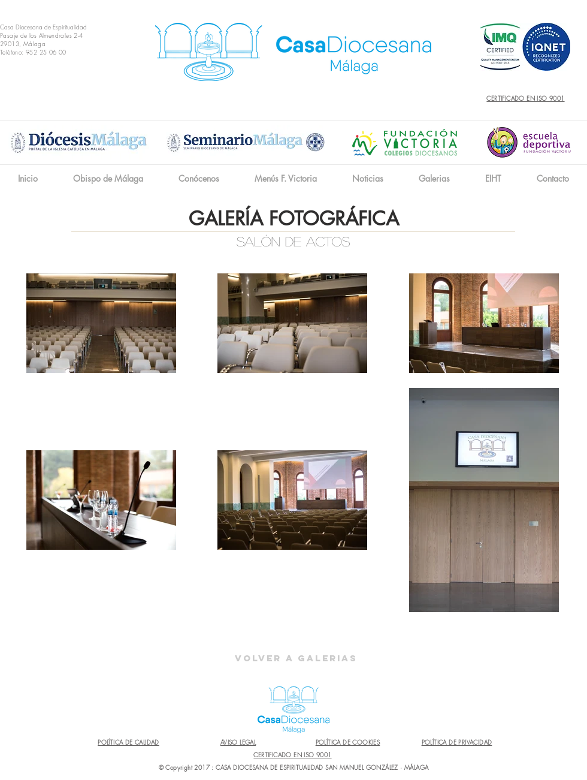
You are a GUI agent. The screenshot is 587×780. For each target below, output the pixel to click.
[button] (199, 178)
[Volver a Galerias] (296, 658)
